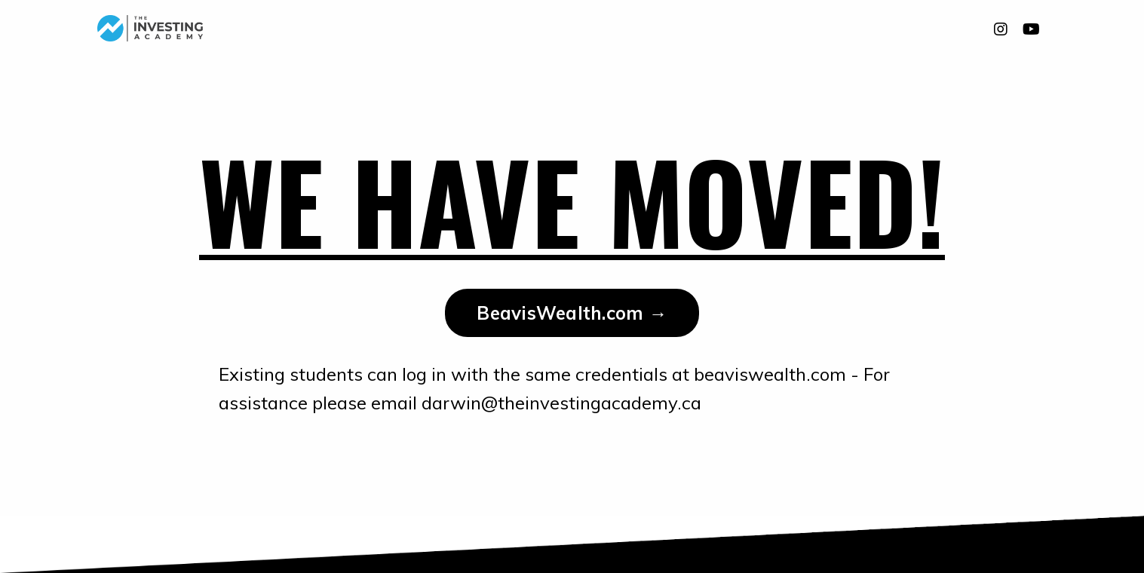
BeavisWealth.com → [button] (572, 313)
